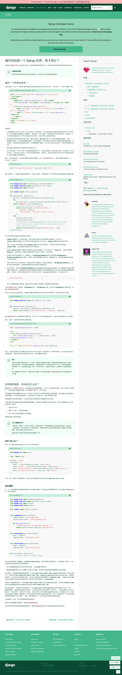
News (49, 7)
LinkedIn (76, 651)
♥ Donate (86, 7)
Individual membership (37, 651)
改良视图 (91, 96)
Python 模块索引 (90, 118)
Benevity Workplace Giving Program (106, 648)
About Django (9, 639)
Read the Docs (89, 190)
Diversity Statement (11, 654)
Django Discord (57, 642)
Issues (60, 7)
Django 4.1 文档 (90, 128)
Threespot (83, 665)
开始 (88, 131)
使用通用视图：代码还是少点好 (96, 89)
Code (54, 7)
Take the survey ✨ (61, 49)
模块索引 (90, 152)
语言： (115, 662)
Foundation (77, 7)
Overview (22, 7)
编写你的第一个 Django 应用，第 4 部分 (97, 83)
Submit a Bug (35, 645)
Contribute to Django (37, 642)
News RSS (77, 654)
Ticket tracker (87, 175)
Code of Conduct (10, 651)
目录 (86, 112)
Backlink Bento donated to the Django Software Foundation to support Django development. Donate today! (103, 70)
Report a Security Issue (37, 648)
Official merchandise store (103, 645)
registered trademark (53, 671)
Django (11, 7)
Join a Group (34, 639)
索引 (84, 152)
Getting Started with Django (13, 642)
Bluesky (76, 648)
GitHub (76, 639)
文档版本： (115, 667)
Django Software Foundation (13, 648)
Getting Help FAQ (58, 639)
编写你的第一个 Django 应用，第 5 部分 (61, 620)
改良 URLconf (93, 92)
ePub (106, 188)
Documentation (41, 7)
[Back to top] (118, 671)
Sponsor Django (100, 639)
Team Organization (10, 645)
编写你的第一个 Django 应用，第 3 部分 (17, 620)
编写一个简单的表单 (93, 86)
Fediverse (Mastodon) (80, 645)
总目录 (87, 115)
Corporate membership (103, 642)
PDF (102, 188)
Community (68, 7)
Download (30, 7)
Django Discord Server (90, 159)
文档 (8, 15)
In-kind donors (48, 665)
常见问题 (86, 144)
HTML (98, 188)
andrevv (95, 665)
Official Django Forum (90, 167)
